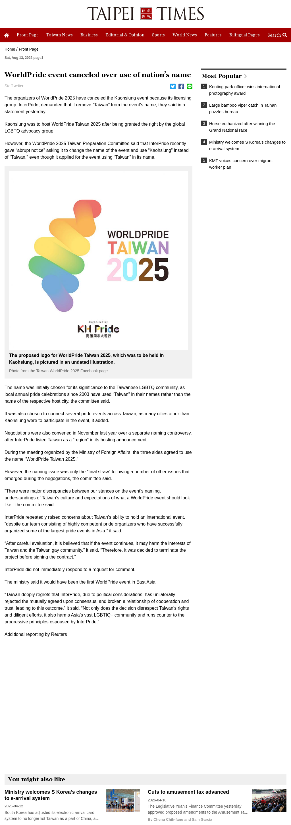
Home (10, 49)
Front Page (28, 49)
